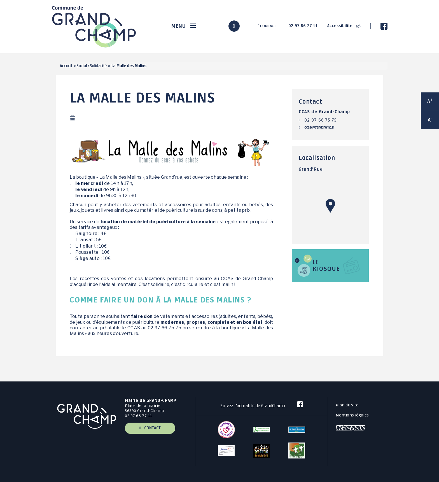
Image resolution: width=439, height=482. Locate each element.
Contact (267, 26)
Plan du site (347, 405)
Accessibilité (344, 26)
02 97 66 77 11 (302, 26)
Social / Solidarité (91, 66)
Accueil (66, 66)
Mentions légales (352, 415)
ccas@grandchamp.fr (319, 127)
